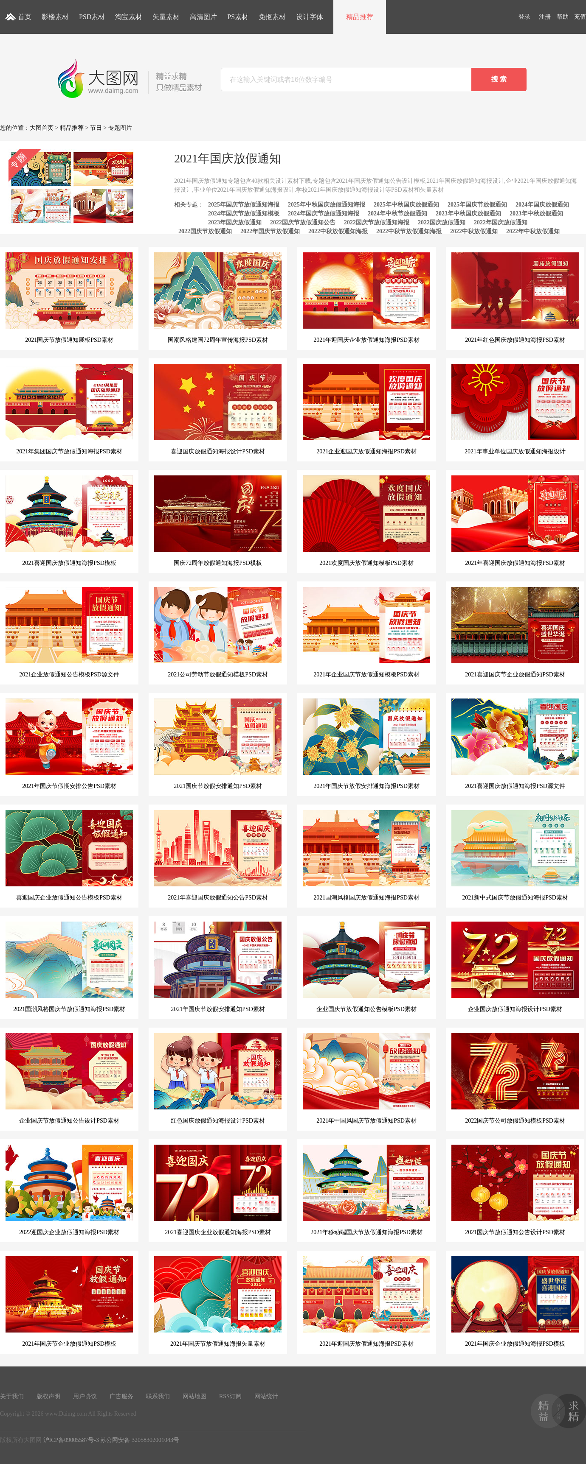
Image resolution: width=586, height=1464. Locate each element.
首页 (24, 16)
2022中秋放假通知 (474, 231)
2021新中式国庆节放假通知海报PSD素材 (515, 855)
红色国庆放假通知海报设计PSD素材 (218, 1078)
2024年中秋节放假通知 (397, 213)
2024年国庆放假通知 (542, 204)
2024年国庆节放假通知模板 (243, 213)
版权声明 (48, 1396)
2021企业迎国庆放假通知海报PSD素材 (366, 409)
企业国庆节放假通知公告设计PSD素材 (69, 1078)
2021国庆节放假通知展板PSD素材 (69, 297)
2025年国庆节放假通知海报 (243, 204)
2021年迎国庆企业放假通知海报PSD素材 (366, 297)
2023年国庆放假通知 (235, 222)
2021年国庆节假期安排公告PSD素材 (69, 743)
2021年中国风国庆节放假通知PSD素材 (366, 1078)
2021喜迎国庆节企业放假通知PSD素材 (515, 632)
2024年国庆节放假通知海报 (323, 213)
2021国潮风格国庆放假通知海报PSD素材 (366, 855)
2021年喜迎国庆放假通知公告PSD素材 (218, 855)
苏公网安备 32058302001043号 (139, 1440)
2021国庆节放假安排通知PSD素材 (218, 743)
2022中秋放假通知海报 (338, 231)
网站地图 (194, 1396)
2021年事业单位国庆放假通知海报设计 (515, 409)
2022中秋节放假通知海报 (409, 231)
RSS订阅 (230, 1396)
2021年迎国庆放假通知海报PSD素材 (366, 1301)
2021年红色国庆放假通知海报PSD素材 (515, 297)
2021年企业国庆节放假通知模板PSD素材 (366, 632)
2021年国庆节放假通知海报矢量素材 (218, 1301)
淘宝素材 (128, 16)
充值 (580, 17)
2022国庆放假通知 (441, 222)
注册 (545, 17)
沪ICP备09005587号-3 (71, 1440)
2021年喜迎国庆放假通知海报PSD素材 (515, 520)
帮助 (563, 17)
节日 (96, 128)
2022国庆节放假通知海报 (376, 222)
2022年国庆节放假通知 (270, 231)
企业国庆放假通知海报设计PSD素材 (515, 967)
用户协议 (85, 1396)
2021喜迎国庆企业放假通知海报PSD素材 (218, 1190)
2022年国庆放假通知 (500, 222)
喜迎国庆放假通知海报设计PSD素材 (218, 409)
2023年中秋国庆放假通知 (468, 213)
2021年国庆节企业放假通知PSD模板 (69, 1301)
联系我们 (158, 1396)
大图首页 (42, 128)
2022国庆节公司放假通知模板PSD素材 (515, 1078)
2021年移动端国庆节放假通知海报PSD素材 (366, 1190)
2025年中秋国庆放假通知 (406, 204)
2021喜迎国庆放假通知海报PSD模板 (69, 520)
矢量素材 (166, 16)
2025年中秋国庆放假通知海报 (326, 204)
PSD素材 (92, 16)
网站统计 (266, 1396)
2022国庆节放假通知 (205, 231)
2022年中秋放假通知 (533, 231)
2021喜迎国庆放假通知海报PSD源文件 (515, 743)
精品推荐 (359, 16)
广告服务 (121, 1396)
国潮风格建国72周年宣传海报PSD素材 (218, 297)
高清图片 (203, 16)
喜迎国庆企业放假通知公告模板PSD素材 (69, 855)
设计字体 (309, 16)
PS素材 (237, 16)
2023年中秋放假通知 (536, 213)
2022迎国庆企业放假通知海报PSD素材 (69, 1190)
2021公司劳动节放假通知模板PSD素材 (218, 632)
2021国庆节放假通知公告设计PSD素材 (515, 1190)
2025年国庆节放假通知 (477, 204)
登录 (524, 17)
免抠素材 (272, 16)
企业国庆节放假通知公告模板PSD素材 (366, 967)
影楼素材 (55, 16)
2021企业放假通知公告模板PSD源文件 (69, 632)
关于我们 (12, 1396)
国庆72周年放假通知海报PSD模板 (218, 520)
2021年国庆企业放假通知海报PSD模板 (515, 1301)
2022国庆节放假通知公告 (302, 222)
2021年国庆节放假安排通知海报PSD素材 (366, 743)
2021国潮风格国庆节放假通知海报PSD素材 (69, 967)
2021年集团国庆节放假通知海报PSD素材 (69, 409)
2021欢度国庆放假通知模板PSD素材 (366, 520)
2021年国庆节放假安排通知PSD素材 (218, 967)
